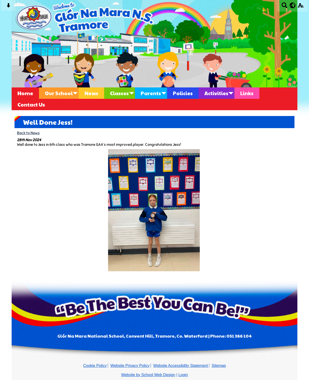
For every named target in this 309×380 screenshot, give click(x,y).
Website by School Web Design (148, 375)
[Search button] (284, 7)
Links (247, 93)
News (91, 93)
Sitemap (219, 366)
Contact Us (31, 104)
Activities (216, 93)
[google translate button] (292, 5)
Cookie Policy (95, 366)
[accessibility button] (300, 7)
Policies (183, 93)
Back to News (28, 133)
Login (183, 375)
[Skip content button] (8, 7)
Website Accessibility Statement (180, 366)
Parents (151, 93)
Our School (59, 93)
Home (25, 93)
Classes (119, 93)
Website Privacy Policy (130, 366)
